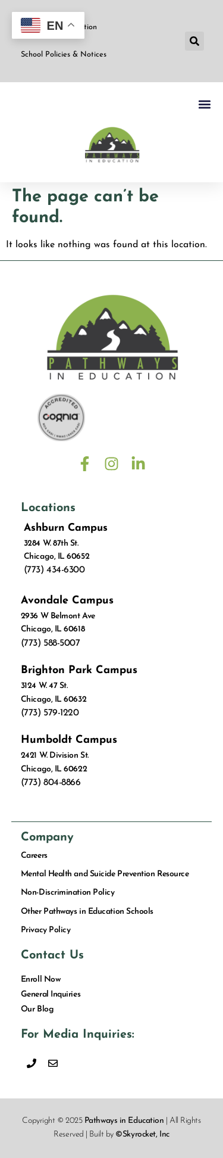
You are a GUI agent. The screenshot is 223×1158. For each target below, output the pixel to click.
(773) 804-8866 (51, 782)
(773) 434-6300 (54, 570)
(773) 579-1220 (50, 713)
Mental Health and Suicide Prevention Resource (105, 874)
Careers (34, 855)
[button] (194, 41)
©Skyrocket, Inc (142, 1134)
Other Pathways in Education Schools (87, 911)
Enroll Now (41, 979)
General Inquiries (50, 994)
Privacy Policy (46, 930)
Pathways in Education (124, 1120)
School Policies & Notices (63, 54)
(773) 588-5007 (50, 643)
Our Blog (37, 1009)
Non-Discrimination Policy (68, 892)
